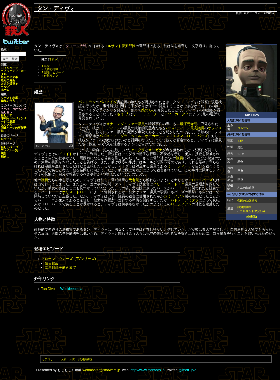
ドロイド (66, 154)
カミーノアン (174, 196)
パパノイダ (108, 102)
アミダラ (138, 150)
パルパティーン (178, 128)
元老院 (134, 180)
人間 (240, 141)
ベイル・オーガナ (145, 136)
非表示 (53, 59)
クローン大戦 (76, 46)
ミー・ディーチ (179, 166)
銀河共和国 (244, 207)
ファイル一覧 (9, 150)
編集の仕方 (8, 101)
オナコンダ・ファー (122, 124)
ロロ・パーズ (197, 136)
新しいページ (9, 147)
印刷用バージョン (12, 118)
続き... (5, 156)
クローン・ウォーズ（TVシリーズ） (69, 259)
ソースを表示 (9, 97)
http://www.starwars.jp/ (147, 370)
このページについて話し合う (13, 111)
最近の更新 (8, 80)
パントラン (87, 102)
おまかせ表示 (9, 83)
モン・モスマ (172, 136)
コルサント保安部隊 (253, 211)
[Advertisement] (155, 30)
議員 (141, 124)
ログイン (6, 139)
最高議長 (197, 128)
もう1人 (123, 114)
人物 (63, 359)
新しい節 (6, 115)
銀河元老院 (188, 124)
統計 (4, 153)
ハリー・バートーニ (169, 184)
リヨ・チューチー (147, 114)
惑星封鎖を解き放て (60, 267)
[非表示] (251, 216)
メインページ (9, 68)
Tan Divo (48, 289)
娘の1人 (147, 110)
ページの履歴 (13, 120)
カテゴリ (47, 359)
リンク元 (6, 124)
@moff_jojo (187, 370)
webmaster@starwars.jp (101, 370)
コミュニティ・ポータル (13, 72)
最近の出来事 (9, 77)
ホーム (5, 89)
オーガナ (155, 150)
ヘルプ (5, 86)
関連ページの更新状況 (13, 129)
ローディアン (109, 128)
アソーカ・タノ (176, 114)
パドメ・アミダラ (113, 136)
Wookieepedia (71, 289)
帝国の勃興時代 (247, 200)
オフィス (215, 128)
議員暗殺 (52, 263)
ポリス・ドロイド (76, 192)
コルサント (244, 128)
